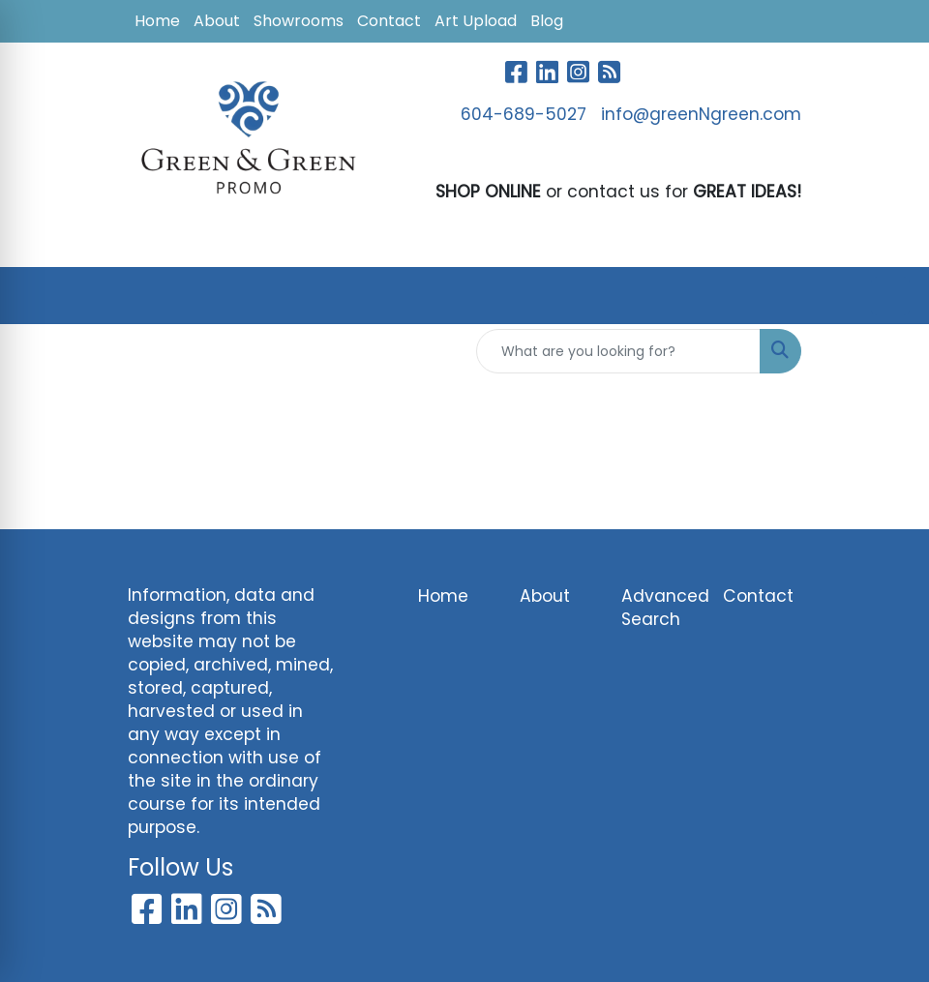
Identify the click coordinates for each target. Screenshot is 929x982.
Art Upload (476, 21)
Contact (389, 21)
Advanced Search (660, 607)
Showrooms (299, 21)
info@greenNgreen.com (701, 114)
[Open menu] (890, 296)
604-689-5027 (523, 114)
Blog (546, 21)
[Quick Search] (618, 351)
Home (157, 21)
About (217, 21)
